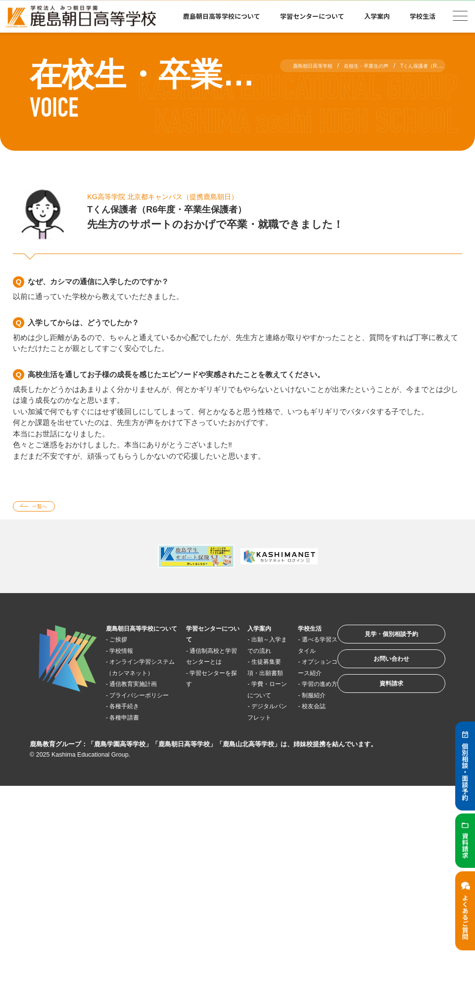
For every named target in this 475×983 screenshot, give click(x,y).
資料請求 (378, 703)
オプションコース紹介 (292, 687)
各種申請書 (131, 765)
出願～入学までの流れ (250, 654)
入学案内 (377, 16)
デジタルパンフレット (250, 754)
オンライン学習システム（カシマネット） (138, 687)
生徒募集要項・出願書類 (250, 687)
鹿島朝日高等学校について (221, 16)
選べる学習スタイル (292, 654)
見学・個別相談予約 (378, 642)
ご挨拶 (124, 654)
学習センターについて (312, 16)
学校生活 (422, 16)
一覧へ (46, 508)
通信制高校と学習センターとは (201, 665)
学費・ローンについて (250, 720)
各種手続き (131, 754)
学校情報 (128, 665)
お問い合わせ (378, 672)
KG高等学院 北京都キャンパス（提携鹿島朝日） (184, 196)
